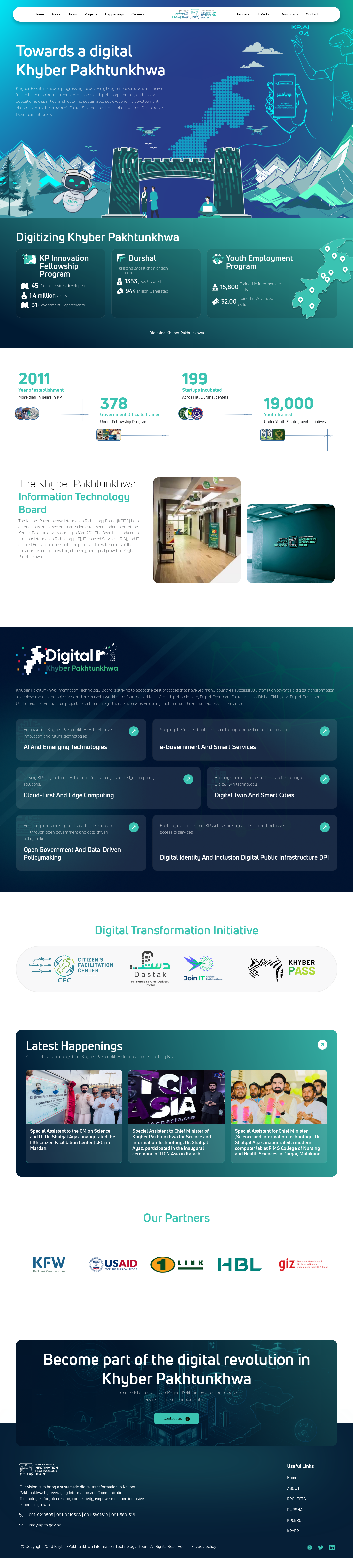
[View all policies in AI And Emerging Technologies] (134, 731)
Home (39, 14)
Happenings (114, 14)
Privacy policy (203, 1546)
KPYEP (293, 1531)
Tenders (242, 14)
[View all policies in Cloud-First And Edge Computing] (188, 779)
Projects (91, 14)
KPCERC (294, 1520)
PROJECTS (296, 1499)
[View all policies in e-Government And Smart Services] (325, 731)
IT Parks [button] (264, 14)
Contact (312, 14)
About (56, 14)
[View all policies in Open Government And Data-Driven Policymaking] (134, 827)
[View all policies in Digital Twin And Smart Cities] (325, 779)
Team (72, 14)
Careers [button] (138, 14)
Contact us (176, 1418)
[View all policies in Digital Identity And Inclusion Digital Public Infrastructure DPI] (325, 827)
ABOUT (293, 1488)
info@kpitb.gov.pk (45, 1525)
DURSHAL (296, 1509)
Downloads (289, 14)
